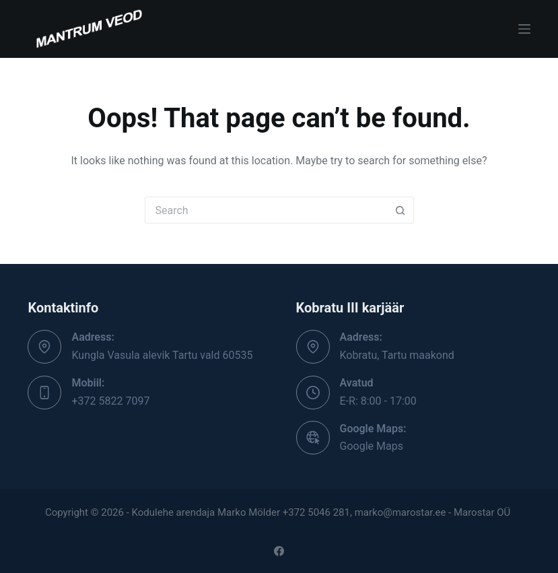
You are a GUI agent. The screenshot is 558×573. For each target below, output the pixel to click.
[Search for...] (266, 210)
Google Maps (371, 446)
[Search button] (400, 210)
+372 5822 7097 (110, 401)
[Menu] (524, 29)
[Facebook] (279, 551)
